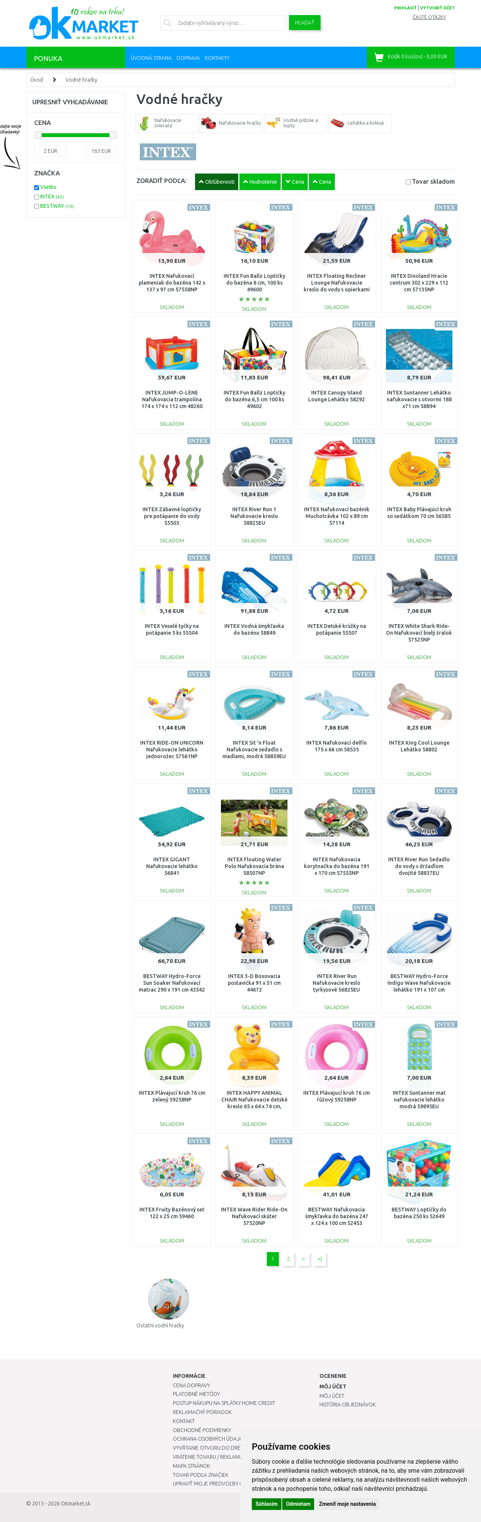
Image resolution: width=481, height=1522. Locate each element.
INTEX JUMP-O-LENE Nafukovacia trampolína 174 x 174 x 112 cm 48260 (172, 399)
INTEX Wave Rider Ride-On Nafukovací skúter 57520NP (254, 1216)
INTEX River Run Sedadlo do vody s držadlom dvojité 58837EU (419, 866)
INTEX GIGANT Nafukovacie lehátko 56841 (172, 866)
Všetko (48, 187)
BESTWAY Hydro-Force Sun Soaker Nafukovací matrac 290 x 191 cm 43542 (172, 983)
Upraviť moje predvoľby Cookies (217, 1484)
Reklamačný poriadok (202, 1412)
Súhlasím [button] (267, 1504)
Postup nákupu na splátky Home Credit (224, 1403)
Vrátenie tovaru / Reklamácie (212, 1457)
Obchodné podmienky (202, 1430)
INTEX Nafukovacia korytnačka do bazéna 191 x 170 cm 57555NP (336, 866)
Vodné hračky (81, 80)
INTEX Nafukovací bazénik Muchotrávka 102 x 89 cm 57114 (336, 516)
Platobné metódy (196, 1394)
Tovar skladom (433, 181)
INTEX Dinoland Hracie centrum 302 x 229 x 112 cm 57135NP (419, 283)
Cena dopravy (191, 1385)
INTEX (52, 196)
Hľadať (305, 23)
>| (320, 1259)
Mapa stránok (191, 1466)
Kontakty (217, 58)
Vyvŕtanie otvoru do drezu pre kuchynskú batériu (240, 1448)
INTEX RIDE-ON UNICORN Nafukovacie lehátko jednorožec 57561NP (171, 749)
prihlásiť (405, 8)
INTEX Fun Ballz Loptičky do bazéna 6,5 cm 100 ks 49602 (254, 399)
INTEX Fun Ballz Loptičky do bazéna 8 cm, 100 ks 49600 (254, 283)
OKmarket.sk (76, 1504)
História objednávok (347, 1405)
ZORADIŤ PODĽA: (161, 180)
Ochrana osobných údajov (210, 1439)
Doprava (188, 58)
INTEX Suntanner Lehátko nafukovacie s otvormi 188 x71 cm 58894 (419, 399)
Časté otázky (429, 17)
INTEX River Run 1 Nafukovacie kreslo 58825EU (254, 516)
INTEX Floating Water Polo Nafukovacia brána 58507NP (254, 866)
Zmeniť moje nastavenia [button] (347, 1504)
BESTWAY (57, 206)
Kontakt (184, 1421)
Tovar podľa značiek (200, 1475)
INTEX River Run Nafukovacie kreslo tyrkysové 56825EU (336, 983)
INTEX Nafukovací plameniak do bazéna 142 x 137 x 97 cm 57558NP (172, 283)
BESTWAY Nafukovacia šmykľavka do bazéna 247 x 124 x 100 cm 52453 (336, 1216)
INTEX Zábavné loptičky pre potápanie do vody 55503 (171, 516)
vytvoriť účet (437, 8)
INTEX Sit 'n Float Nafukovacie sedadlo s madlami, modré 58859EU (254, 749)
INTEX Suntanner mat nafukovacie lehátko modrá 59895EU (419, 1099)
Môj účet (331, 1396)
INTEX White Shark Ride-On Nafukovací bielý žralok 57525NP (419, 633)
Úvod (36, 80)
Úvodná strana (151, 58)
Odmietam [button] (298, 1504)
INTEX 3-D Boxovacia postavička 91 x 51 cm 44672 (254, 983)
